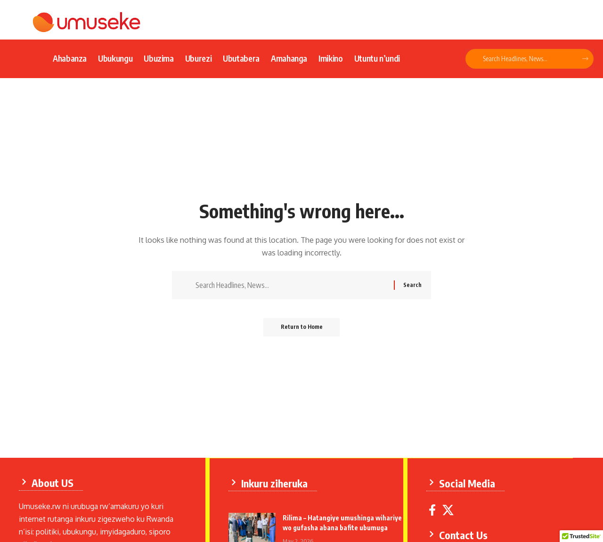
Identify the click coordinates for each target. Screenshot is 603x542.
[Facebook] (433, 509)
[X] (448, 509)
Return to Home (302, 328)
